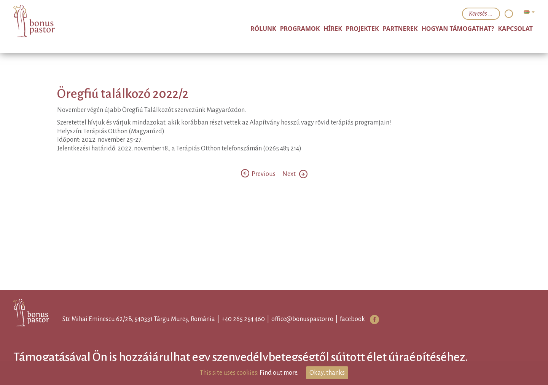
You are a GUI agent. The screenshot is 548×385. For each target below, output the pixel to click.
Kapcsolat (515, 28)
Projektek (362, 28)
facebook (352, 319)
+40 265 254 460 (243, 319)
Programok (300, 28)
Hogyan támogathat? (458, 28)
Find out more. (279, 372)
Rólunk (263, 28)
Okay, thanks (327, 372)
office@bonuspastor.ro (302, 319)
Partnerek (400, 28)
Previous (259, 174)
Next (294, 174)
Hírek (332, 28)
